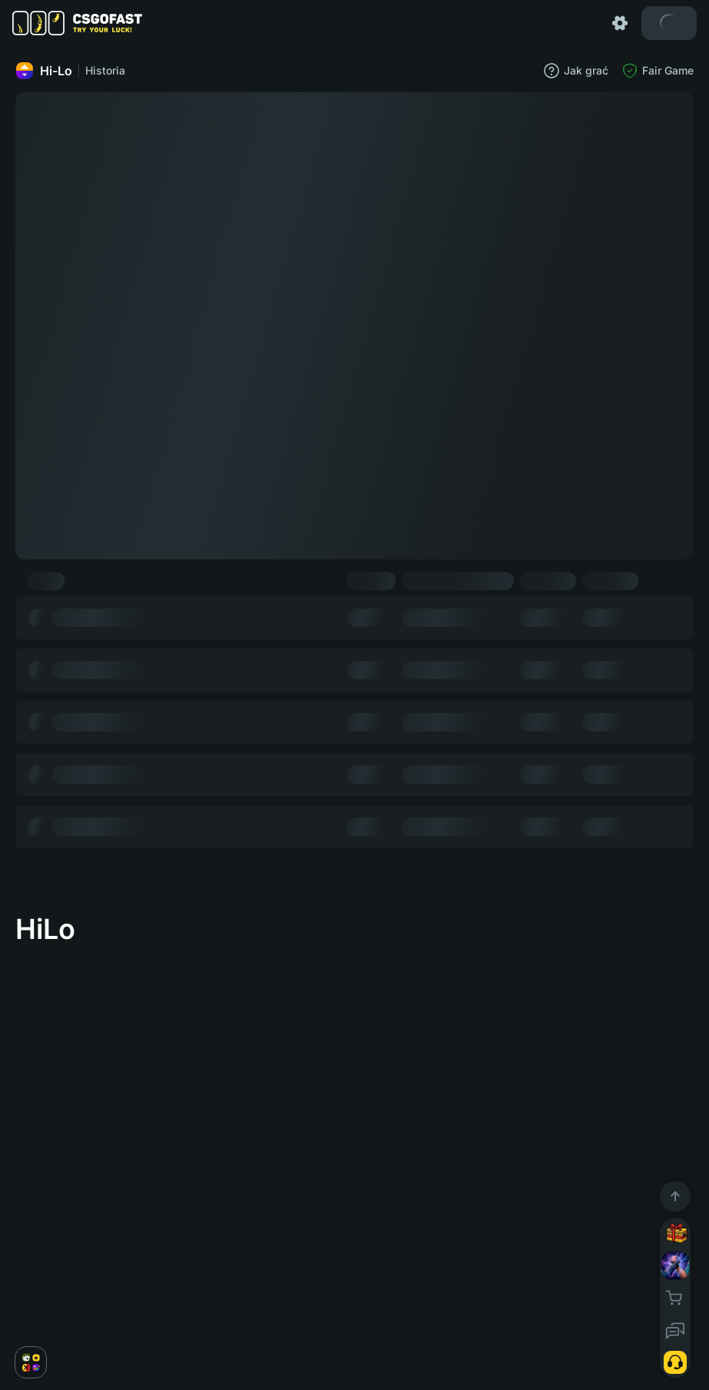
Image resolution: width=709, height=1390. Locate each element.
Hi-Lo (43, 70)
